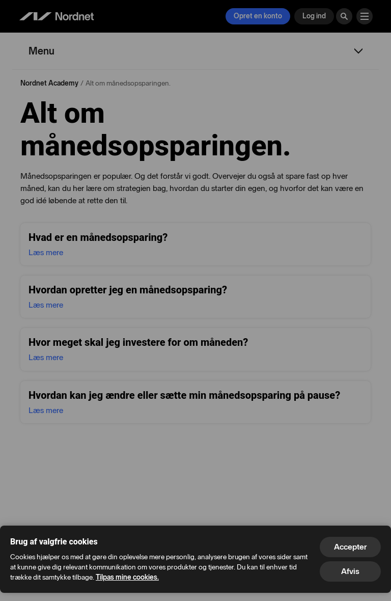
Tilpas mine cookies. (127, 577)
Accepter (350, 547)
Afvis (350, 571)
